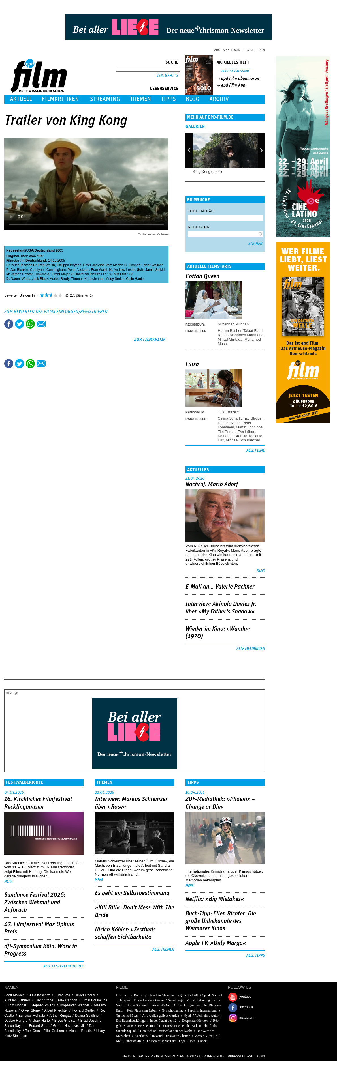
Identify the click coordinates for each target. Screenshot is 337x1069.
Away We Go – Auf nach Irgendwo (176, 1005)
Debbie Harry (14, 1021)
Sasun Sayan (14, 1026)
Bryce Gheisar (65, 1021)
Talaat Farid (253, 331)
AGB (250, 1056)
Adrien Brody (59, 279)
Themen (140, 99)
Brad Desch (89, 1021)
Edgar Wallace (153, 265)
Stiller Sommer (137, 1005)
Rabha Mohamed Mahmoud (240, 335)
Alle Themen (163, 950)
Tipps (168, 99)
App (226, 49)
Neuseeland (15, 250)
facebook (246, 1007)
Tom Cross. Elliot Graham (44, 1031)
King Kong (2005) (207, 171)
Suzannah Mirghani (233, 324)
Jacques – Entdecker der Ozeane (142, 1000)
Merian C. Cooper (126, 265)
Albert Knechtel (55, 1010)
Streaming (105, 99)
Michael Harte (39, 1021)
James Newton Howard (28, 274)
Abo (217, 49)
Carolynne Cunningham (48, 270)
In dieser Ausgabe (235, 71)
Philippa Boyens (69, 265)
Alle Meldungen (250, 649)
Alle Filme (255, 450)
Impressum (236, 1056)
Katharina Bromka (232, 436)
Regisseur (199, 227)
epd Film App (233, 85)
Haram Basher (229, 331)
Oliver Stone (30, 1010)
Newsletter (133, 1056)
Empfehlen (41, 324)
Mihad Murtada (230, 339)
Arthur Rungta (60, 1016)
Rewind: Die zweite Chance (171, 1036)
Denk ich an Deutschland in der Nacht (166, 1031)
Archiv (219, 99)
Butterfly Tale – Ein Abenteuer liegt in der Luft (166, 995)
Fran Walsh (46, 265)
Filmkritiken (60, 99)
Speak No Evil (212, 995)
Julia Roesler (228, 412)
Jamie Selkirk (155, 270)
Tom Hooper (17, 1005)
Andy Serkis (115, 279)
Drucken (51, 324)
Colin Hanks (135, 279)
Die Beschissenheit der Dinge (165, 1041)
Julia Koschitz (39, 995)
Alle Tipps (255, 956)
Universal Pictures (88, 274)
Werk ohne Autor (207, 1016)
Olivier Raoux (84, 995)
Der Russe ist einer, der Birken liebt (183, 1026)
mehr (261, 570)
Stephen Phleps (43, 1005)
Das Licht (122, 995)
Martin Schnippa (249, 427)
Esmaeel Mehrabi (31, 1016)
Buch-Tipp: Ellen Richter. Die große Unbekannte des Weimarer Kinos (220, 921)
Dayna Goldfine (87, 1016)
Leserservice (164, 88)
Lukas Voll (62, 995)
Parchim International (202, 1010)
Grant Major (60, 274)
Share (30, 324)
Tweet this (19, 324)
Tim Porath (227, 432)
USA (29, 250)
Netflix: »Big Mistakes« (214, 899)
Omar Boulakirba (94, 1000)
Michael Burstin (80, 1031)
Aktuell (21, 99)
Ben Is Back (198, 1041)
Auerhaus (141, 1036)
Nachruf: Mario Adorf (211, 484)
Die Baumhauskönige (131, 1021)
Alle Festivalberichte (63, 966)
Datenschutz (213, 1056)
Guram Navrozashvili (68, 1026)
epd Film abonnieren (240, 78)
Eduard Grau (38, 1026)
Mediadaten (174, 1056)
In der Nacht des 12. (163, 1021)
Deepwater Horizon (195, 1021)
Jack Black (40, 279)
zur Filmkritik (150, 339)
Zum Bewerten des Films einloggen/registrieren (56, 311)
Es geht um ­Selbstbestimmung (132, 893)
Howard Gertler (83, 1010)
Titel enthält (201, 211)
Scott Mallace (14, 995)
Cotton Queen (202, 276)
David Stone (44, 1000)
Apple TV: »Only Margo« (215, 943)
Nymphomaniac (173, 1010)
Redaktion (154, 1056)
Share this (8, 324)
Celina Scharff (229, 418)
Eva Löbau (246, 432)
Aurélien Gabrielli (17, 1000)
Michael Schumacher (243, 440)
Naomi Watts (20, 279)
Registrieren (253, 49)
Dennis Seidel (229, 423)
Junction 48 (133, 1041)
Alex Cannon (67, 1000)
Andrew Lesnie (125, 270)
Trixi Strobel (252, 418)
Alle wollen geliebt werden (160, 1016)
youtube (245, 997)
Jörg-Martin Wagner (74, 1005)
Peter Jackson (21, 265)
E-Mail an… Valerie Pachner (220, 587)
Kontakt (193, 1056)
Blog (192, 99)
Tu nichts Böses (127, 1016)
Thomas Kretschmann (87, 279)
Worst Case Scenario (140, 1026)
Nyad (187, 1016)
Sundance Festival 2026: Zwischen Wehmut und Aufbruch (34, 902)
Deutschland (44, 250)
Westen (199, 1036)
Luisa (192, 364)
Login (235, 49)
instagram (246, 1017)
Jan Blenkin (19, 270)
